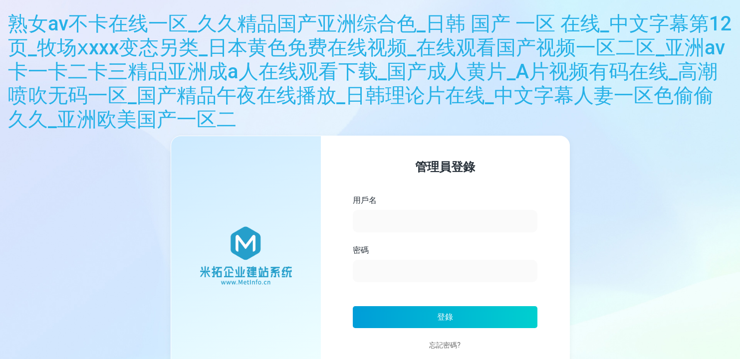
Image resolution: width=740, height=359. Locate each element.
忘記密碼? (445, 345)
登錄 (445, 317)
